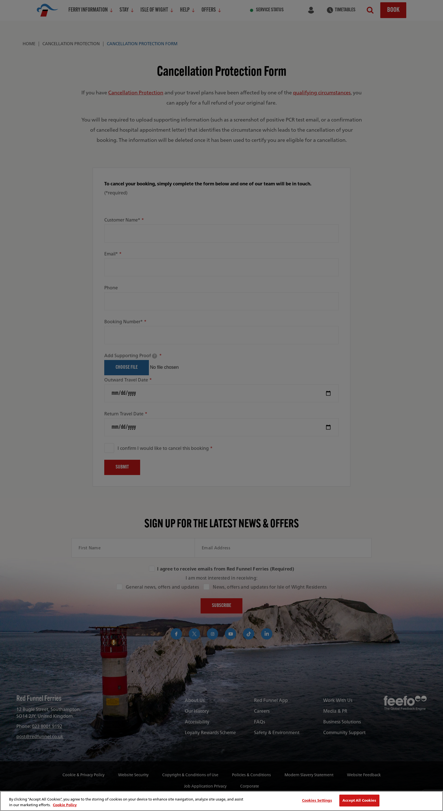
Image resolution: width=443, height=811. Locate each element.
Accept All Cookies (359, 800)
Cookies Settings (317, 800)
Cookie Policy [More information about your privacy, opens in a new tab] (65, 805)
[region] (221, 801)
